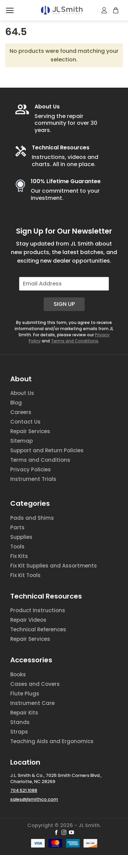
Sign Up (64, 304)
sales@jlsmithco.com (34, 799)
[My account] (104, 10)
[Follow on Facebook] (56, 833)
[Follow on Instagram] (64, 833)
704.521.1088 (23, 790)
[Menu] (9, 10)
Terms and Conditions (74, 341)
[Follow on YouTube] (71, 833)
